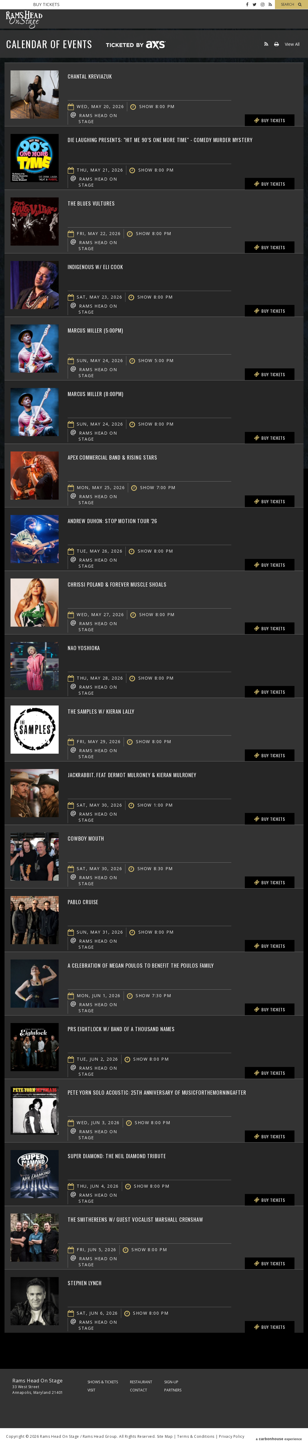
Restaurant (141, 1382)
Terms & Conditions (195, 1436)
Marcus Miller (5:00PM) (104, 329)
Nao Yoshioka (89, 647)
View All (292, 44)
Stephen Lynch (90, 1282)
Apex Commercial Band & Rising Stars (127, 456)
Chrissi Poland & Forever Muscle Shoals (132, 583)
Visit (91, 1390)
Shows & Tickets (103, 1382)
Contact (138, 1390)
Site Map (165, 1436)
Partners (172, 1390)
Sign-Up (171, 1382)
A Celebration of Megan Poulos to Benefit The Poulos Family (164, 965)
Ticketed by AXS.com (136, 45)
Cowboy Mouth (91, 838)
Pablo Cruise (88, 901)
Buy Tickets (46, 4)
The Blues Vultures (98, 202)
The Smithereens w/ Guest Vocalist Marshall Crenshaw (156, 1219)
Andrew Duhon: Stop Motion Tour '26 (125, 520)
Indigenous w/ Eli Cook (104, 266)
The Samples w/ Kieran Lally (112, 710)
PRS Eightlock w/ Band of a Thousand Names (138, 1028)
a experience (279, 1436)
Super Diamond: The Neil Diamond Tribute (132, 1155)
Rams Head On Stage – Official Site (24, 20)
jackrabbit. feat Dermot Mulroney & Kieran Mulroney (152, 774)
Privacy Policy (231, 1436)
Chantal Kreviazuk (97, 75)
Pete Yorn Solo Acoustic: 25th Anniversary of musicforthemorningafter (141, 1097)
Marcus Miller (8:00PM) (104, 393)
